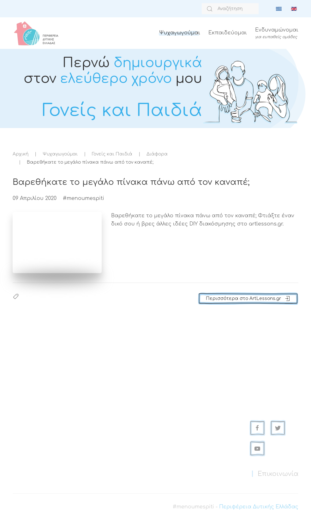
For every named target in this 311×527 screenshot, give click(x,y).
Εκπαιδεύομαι (227, 33)
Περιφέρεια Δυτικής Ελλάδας (258, 507)
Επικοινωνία (278, 473)
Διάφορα (157, 154)
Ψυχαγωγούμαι (179, 33)
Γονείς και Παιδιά (112, 154)
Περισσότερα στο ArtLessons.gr (248, 299)
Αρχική (20, 154)
